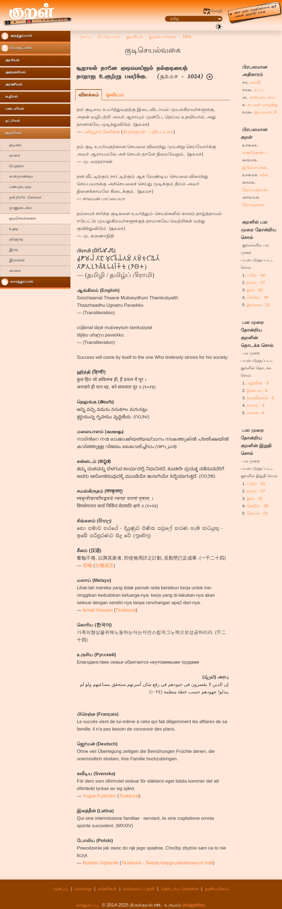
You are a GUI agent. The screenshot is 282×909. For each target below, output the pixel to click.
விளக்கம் (88, 94)
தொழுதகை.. (254, 204)
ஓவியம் (115, 94)
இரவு (9, 250)
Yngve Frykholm (99, 796)
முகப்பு (60, 888)
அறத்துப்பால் (16, 35)
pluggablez (193, 905)
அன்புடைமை (262, 97)
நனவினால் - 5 (260, 397)
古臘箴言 (104, 565)
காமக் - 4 (255, 412)
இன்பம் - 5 (257, 390)
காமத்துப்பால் (17, 281)
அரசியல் (10, 60)
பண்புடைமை (16, 187)
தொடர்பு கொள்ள (180, 888)
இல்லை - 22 (258, 304)
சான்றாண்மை (17, 177)
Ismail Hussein (98, 610)
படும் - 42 (256, 275)
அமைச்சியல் (13, 72)
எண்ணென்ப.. (255, 152)
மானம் (10, 156)
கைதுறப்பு (87, 905)
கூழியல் (9, 97)
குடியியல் (11, 133)
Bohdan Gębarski (101, 862)
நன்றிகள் (107, 888)
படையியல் (12, 109)
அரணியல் (11, 85)
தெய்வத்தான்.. (256, 189)
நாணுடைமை (16, 208)
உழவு (9, 229)
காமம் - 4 (255, 405)
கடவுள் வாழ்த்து (262, 104)
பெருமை (12, 166)
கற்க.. (265, 174)
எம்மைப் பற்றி (139, 888)
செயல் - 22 (257, 513)
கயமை (11, 271)
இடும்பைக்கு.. (255, 167)
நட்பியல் (10, 121)
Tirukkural (126, 610)
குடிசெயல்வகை (18, 218)
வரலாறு (83, 888)
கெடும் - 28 (257, 297)
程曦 (87, 565)
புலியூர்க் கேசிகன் (101, 131)
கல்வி (255, 82)
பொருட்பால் (16, 48)
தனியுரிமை (217, 888)
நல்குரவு (12, 239)
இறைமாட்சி (265, 112)
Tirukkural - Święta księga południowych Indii (167, 862)
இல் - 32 (255, 289)
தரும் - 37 (256, 282)
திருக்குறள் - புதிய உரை (148, 131)
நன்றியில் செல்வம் (21, 198)
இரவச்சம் (13, 260)
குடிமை (11, 145)
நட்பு (258, 89)
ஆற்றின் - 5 (258, 383)
